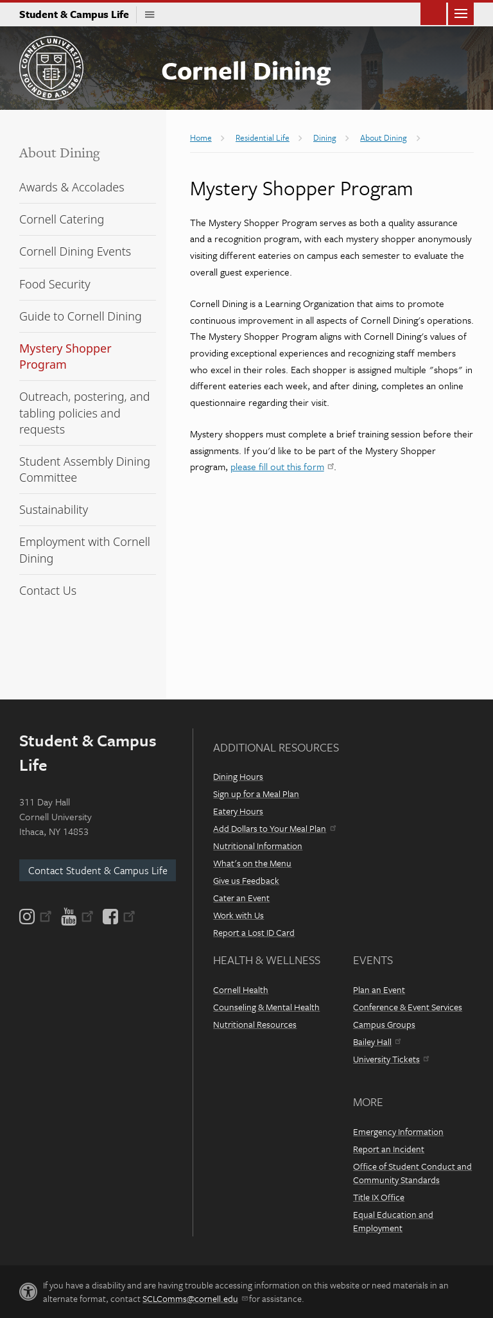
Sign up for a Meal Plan (256, 793)
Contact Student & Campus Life (98, 870)
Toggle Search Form (433, 12)
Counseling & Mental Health (266, 1007)
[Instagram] (36, 916)
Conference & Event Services (407, 1007)
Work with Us (238, 915)
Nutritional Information (257, 845)
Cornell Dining (246, 69)
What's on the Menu (252, 863)
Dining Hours (238, 776)
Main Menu (461, 12)
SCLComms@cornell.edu (195, 1298)
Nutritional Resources (255, 1024)
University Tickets (391, 1059)
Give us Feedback (246, 880)
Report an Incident (388, 1148)
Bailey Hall (377, 1041)
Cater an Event (241, 897)
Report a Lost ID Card (254, 932)
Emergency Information (398, 1131)
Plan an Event (379, 989)
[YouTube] (77, 916)
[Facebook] (118, 916)
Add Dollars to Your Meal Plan (274, 828)
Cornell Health (240, 989)
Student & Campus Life (78, 14)
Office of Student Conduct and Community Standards (412, 1172)
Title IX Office (378, 1197)
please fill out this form (282, 466)
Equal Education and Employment (393, 1221)
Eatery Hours (238, 811)
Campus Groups (384, 1024)
